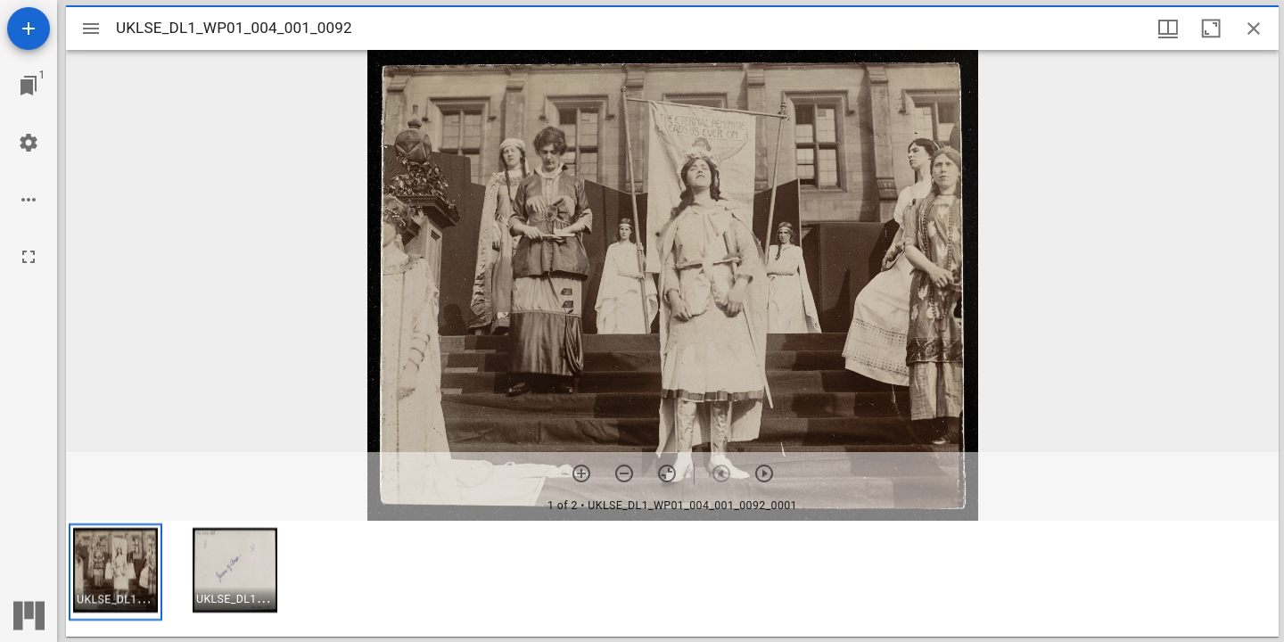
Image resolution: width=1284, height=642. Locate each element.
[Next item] (764, 473)
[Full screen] (28, 256)
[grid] (672, 579)
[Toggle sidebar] (91, 28)
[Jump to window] (28, 85)
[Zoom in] (581, 473)
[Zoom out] (624, 473)
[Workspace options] (28, 199)
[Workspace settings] (28, 142)
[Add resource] (28, 28)
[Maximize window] (1210, 28)
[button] (115, 572)
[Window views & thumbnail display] (1168, 28)
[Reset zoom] (667, 473)
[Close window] (1253, 28)
